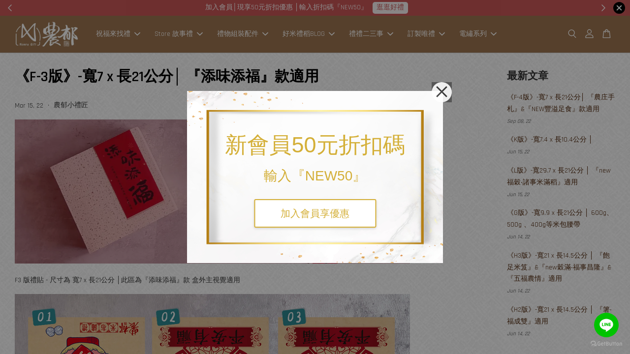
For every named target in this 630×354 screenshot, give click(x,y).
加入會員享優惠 (315, 213)
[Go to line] (606, 325)
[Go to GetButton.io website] (606, 344)
